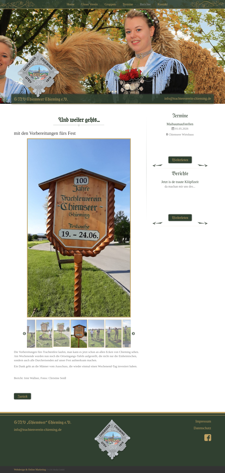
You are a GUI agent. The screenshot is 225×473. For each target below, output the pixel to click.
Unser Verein (89, 4)
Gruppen (110, 4)
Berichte (145, 4)
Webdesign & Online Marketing (30, 469)
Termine (128, 4)
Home (70, 4)
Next (133, 333)
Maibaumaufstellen (180, 124)
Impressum (203, 421)
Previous (24, 333)
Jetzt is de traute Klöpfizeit (180, 182)
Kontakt (163, 4)
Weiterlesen (180, 160)
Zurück (22, 396)
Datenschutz (202, 428)
